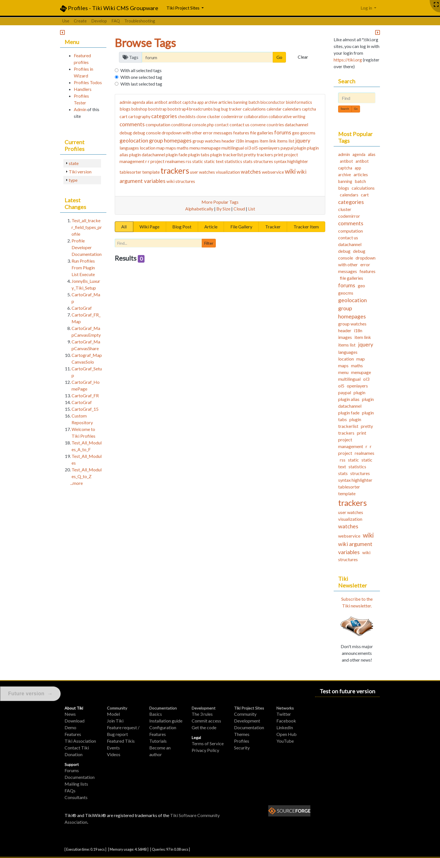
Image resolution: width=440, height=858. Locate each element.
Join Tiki (115, 720)
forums (282, 132)
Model (113, 714)
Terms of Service (208, 743)
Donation (73, 754)
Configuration (162, 727)
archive (211, 102)
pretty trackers (258, 154)
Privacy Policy (205, 750)
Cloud (239, 208)
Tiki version (80, 171)
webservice (273, 172)
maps (171, 147)
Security (242, 747)
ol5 (255, 147)
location (147, 147)
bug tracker (231, 109)
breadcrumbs (201, 109)
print (278, 154)
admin (125, 102)
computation (158, 124)
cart (123, 116)
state (74, 163)
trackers (175, 170)
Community (117, 708)
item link (268, 140)
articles (225, 102)
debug (126, 132)
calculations (254, 108)
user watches (202, 172)
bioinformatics (299, 102)
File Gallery (241, 226)
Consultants (76, 797)
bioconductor (272, 102)
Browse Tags (145, 43)
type (73, 180)
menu (194, 147)
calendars (292, 108)
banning (240, 102)
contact (222, 124)
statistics (233, 161)
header (228, 140)
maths (183, 147)
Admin (80, 109)
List (251, 208)
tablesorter (130, 172)
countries (275, 124)
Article (210, 226)
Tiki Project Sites (249, 708)
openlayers (269, 147)
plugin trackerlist (226, 154)
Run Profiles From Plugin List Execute (83, 267)
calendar (274, 109)
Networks (285, 708)
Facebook (286, 720)
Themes (241, 734)
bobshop (139, 109)
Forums (72, 770)
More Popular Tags (220, 202)
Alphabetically (199, 208)
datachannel (296, 124)
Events (113, 747)
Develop (99, 20)
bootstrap (157, 109)
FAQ (115, 20)
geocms (307, 132)
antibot (161, 102)
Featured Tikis (121, 741)
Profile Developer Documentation (87, 247)
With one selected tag (141, 77)
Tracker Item (306, 226)
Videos (113, 754)
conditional (181, 124)
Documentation (80, 777)
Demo (70, 727)
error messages (217, 132)
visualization (228, 172)
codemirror (232, 116)
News (70, 714)
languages (129, 147)
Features (73, 734)
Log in (367, 7)
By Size (223, 208)
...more (76, 483)
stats (248, 161)
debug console (147, 132)
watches (251, 171)
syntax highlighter (291, 161)
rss (188, 161)
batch (254, 102)
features (241, 132)
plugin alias (348, 399)
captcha (309, 109)
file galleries (261, 132)
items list (285, 140)
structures (263, 161)
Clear (303, 56)
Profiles (241, 741)
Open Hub (286, 734)
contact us (239, 124)
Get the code (204, 727)
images (252, 140)
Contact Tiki (77, 747)
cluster (213, 116)
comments (132, 124)
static (197, 161)
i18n (240, 140)
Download (74, 720)
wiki (290, 171)
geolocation (134, 140)
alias (149, 102)
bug (217, 109)
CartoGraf (82, 308)
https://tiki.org (348, 59)
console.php (203, 124)
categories (164, 116)
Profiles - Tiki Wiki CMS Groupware (109, 8)
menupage (211, 147)
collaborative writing (287, 116)
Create (80, 20)
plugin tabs (198, 154)
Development (204, 708)
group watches (206, 140)
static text (214, 161)
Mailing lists (76, 783)
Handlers (82, 89)
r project (156, 161)
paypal (287, 147)
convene (258, 124)
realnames (175, 161)
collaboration (256, 116)
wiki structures (180, 181)
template (151, 172)
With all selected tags (141, 70)
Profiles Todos (88, 82)
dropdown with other (182, 132)
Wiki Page (149, 226)
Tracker (273, 226)
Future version (30, 694)
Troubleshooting (139, 20)
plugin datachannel (147, 154)
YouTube (285, 741)
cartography (139, 116)
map (160, 147)
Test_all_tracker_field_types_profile (87, 227)
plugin (300, 147)
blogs (125, 108)
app (200, 102)
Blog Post (181, 226)
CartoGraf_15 (85, 409)
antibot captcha (182, 102)
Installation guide (165, 720)
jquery (302, 140)
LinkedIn (284, 727)
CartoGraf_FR (85, 395)
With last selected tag (141, 83)
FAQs (70, 790)
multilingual (232, 147)
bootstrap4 (178, 109)
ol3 (248, 147)
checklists (187, 116)
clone (201, 116)
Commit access (206, 720)
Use (65, 20)
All (124, 226)
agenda (138, 102)
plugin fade (176, 154)
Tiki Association (80, 741)
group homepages (170, 140)
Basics (155, 714)
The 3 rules (202, 714)
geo (295, 132)
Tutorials (158, 741)
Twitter (283, 714)
